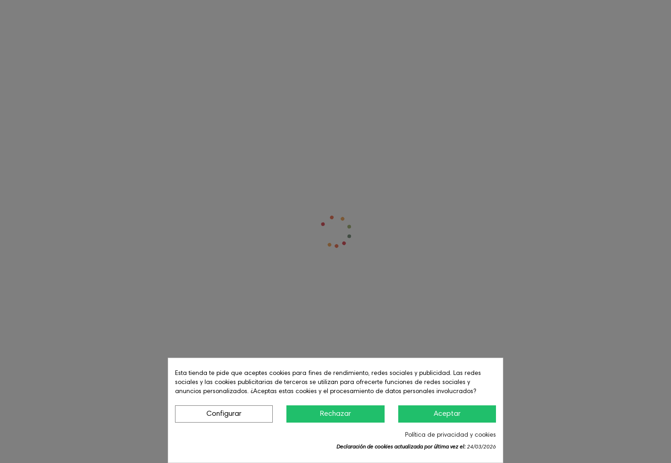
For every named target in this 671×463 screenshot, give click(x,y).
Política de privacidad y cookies (450, 435)
